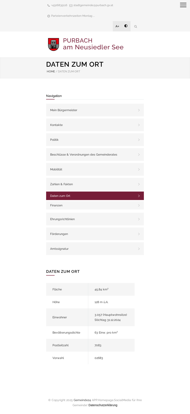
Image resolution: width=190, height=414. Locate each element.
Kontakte (56, 125)
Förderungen (59, 234)
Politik (54, 139)
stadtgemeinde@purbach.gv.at (93, 5)
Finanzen (56, 205)
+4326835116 (59, 5)
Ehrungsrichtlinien (62, 219)
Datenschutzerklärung (102, 405)
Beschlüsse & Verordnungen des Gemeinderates (83, 154)
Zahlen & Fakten (61, 184)
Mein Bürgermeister (63, 110)
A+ (117, 26)
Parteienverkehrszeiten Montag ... (73, 15)
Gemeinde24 (82, 400)
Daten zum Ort (60, 195)
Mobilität (56, 169)
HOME (51, 71)
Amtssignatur (59, 248)
